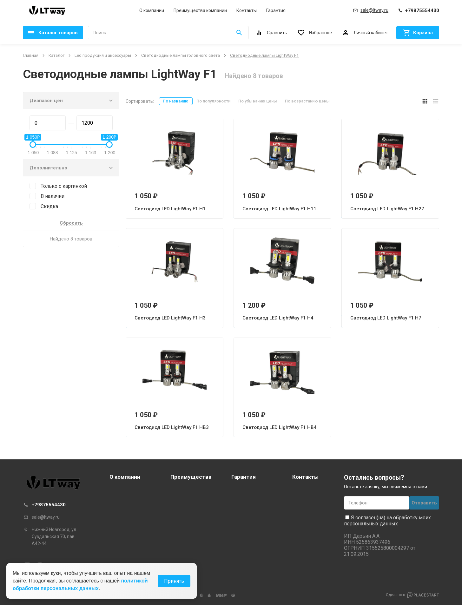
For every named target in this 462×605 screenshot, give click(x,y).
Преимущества (190, 477)
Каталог (56, 55)
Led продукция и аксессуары (103, 55)
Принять (174, 584)
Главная (30, 55)
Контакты (246, 10)
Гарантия (276, 10)
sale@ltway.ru (46, 517)
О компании (151, 10)
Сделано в (412, 595)
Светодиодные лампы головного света (180, 55)
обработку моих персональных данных (387, 521)
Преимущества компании (200, 10)
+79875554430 (49, 505)
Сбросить (71, 223)
